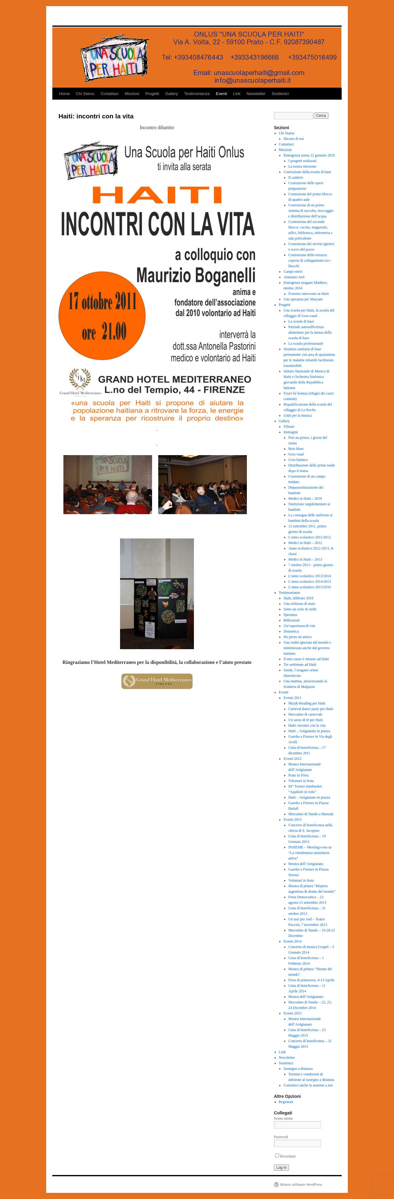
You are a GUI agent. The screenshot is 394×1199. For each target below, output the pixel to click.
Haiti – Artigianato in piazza (309, 731)
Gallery (171, 93)
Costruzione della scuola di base (307, 172)
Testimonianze (197, 93)
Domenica (291, 631)
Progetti (152, 93)
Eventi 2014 (292, 941)
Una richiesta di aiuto (299, 603)
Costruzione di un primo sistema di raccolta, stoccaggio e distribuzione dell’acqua (311, 210)
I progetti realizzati (302, 161)
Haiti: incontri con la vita (307, 725)
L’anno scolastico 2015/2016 (309, 587)
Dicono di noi (293, 139)
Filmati (288, 426)
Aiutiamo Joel (293, 277)
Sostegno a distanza (298, 1068)
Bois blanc (296, 449)
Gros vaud (296, 454)
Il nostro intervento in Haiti (308, 294)
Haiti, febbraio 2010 (298, 598)
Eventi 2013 (292, 819)
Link (236, 93)
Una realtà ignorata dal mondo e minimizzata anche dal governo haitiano (307, 648)
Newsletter (256, 93)
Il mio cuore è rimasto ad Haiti (306, 659)
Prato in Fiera (298, 775)
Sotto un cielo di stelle (299, 609)
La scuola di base (301, 321)
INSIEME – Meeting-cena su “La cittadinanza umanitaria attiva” (310, 852)
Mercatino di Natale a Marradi (310, 814)
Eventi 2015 (292, 1013)
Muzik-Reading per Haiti (307, 703)
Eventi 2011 (292, 698)
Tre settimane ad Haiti (299, 664)
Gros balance (298, 460)
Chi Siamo (85, 93)
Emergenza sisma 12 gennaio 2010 (309, 155)
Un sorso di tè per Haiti (305, 720)
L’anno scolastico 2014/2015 (309, 581)
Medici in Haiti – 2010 (305, 498)
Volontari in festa (301, 781)
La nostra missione (302, 166)
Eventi (221, 93)
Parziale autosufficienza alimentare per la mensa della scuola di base (310, 332)
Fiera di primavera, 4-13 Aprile (311, 980)
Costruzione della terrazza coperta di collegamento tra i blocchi (309, 260)
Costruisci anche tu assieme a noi (308, 1085)
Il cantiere (295, 177)
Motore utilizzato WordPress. (301, 1184)
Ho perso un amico (297, 637)
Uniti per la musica (297, 415)
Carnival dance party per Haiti (310, 709)
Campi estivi (292, 271)
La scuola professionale (305, 343)
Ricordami (285, 1156)
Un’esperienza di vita (299, 626)
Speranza (290, 615)
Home (64, 93)
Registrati (286, 1102)
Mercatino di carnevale (305, 714)
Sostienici (280, 93)
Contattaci (110, 93)
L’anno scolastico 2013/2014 (309, 576)
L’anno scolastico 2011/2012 (309, 537)
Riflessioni (291, 620)
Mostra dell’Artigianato (306, 864)
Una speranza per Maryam (303, 299)
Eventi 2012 (292, 758)
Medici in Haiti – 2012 (305, 543)
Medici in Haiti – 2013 (305, 559)
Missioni (132, 93)
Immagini (290, 432)
